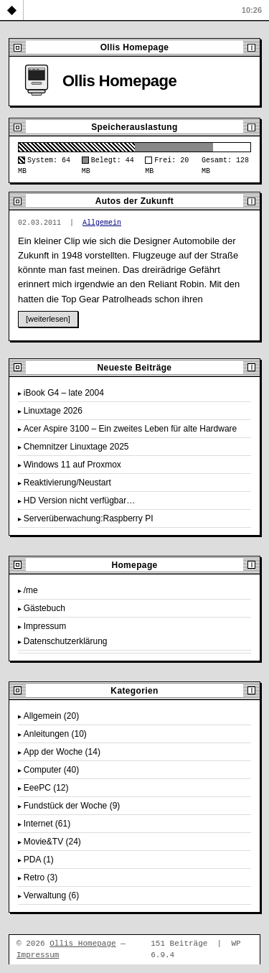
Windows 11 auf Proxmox (72, 465)
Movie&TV (43, 842)
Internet (38, 824)
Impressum (45, 626)
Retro (34, 877)
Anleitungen (46, 734)
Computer (43, 770)
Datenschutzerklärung (66, 641)
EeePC (37, 788)
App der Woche (53, 752)
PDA (32, 860)
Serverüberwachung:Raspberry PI (89, 518)
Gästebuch (44, 608)
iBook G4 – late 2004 (64, 393)
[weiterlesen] (48, 319)
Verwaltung (45, 895)
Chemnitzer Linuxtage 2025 (76, 447)
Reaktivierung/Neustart (67, 483)
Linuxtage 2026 (53, 411)
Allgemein (101, 223)
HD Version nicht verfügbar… (79, 500)
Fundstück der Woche (66, 806)
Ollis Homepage (119, 81)
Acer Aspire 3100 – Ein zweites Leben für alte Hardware (130, 429)
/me (31, 590)
